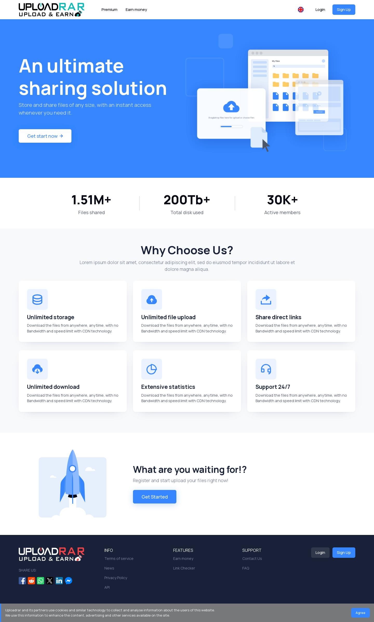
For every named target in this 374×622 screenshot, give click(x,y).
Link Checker (184, 568)
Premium (109, 9)
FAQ (245, 568)
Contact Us (252, 558)
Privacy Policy (115, 577)
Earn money (136, 9)
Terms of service (118, 558)
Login (320, 9)
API (107, 587)
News (109, 568)
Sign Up (344, 9)
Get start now (45, 136)
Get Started (155, 497)
